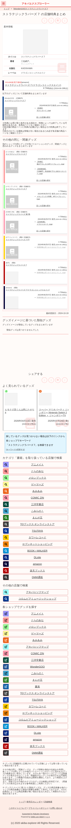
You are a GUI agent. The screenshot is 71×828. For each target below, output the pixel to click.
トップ (6, 9)
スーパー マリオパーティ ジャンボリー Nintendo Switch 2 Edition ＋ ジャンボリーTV (54, 412)
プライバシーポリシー (38, 808)
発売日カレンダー (34, 802)
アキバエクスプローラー (35, 3)
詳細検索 (48, 802)
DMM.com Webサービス (40, 817)
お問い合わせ (56, 808)
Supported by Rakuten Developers (35, 814)
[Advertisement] (35, 352)
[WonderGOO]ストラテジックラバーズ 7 (30, 9)
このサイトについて (18, 808)
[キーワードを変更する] (15, 450)
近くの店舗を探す (43, 117)
